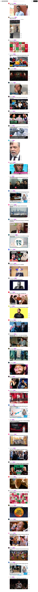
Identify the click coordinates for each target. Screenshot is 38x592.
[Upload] (32, 1)
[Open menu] (1, 1)
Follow (15, 3)
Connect (35, 1)
